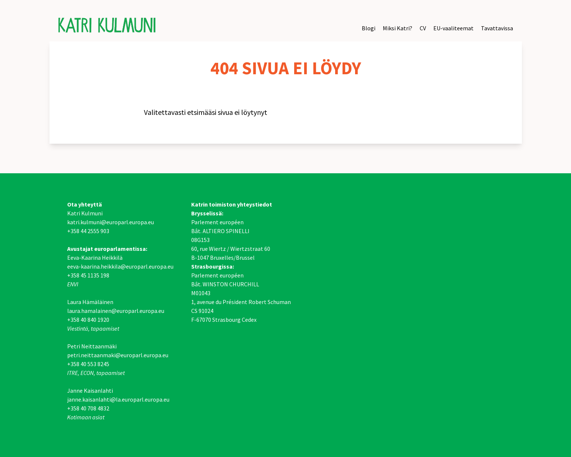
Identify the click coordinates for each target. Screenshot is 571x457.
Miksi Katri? (397, 28)
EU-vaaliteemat (453, 28)
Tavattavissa (497, 28)
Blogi (368, 28)
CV (423, 28)
